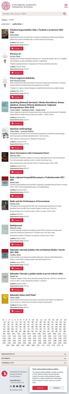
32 (56, 322)
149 (59, 341)
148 (54, 341)
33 (60, 322)
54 (16, 327)
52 (8, 327)
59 (36, 327)
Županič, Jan (14, 276)
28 (40, 322)
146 (44, 341)
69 (12, 329)
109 (54, 334)
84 (8, 331)
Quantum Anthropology (21, 129)
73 (28, 329)
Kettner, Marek (15, 56)
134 (49, 338)
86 (16, 331)
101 (13, 334)
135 (54, 338)
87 (20, 331)
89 (28, 331)
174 (58, 345)
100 (8, 334)
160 (49, 343)
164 (7, 345)
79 (52, 329)
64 (56, 327)
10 (33, 320)
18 (65, 320)
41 (28, 324)
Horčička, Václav (15, 255)
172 (48, 345)
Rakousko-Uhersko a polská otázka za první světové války (36, 273)
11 (37, 320)
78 (48, 329)
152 (9, 343)
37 (12, 324)
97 (60, 331)
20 (8, 322)
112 (4, 336)
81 (60, 329)
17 (61, 320)
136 (59, 338)
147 (49, 341)
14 (49, 320)
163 (64, 343)
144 (34, 341)
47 (52, 324)
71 (20, 329)
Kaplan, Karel (14, 182)
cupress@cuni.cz (15, 380)
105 (34, 334)
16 (57, 320)
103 (23, 334)
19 (4, 322)
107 (44, 334)
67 (4, 329)
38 (16, 324)
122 (54, 336)
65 (60, 327)
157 (34, 343)
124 (64, 336)
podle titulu (18, 24)
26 (32, 322)
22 (16, 322)
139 (9, 341)
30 (48, 322)
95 (52, 331)
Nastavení (57, 388)
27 (36, 322)
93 (44, 331)
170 (38, 345)
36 (8, 324)
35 (4, 324)
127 (14, 338)
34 (64, 322)
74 (32, 329)
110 (59, 334)
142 (24, 341)
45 (44, 324)
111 (64, 334)
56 (24, 327)
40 (24, 324)
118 (34, 336)
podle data (6, 24)
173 (53, 345)
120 (44, 336)
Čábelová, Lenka (15, 228)
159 (44, 343)
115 (19, 336)
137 (64, 338)
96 (56, 331)
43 (36, 324)
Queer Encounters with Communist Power (29, 153)
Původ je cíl (15, 54)
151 (4, 343)
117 (29, 336)
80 (56, 329)
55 (20, 327)
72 (24, 329)
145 (39, 341)
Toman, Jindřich (15, 110)
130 (29, 338)
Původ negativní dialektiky (22, 78)
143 (29, 341)
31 (52, 322)
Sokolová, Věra (15, 155)
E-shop (16, 49)
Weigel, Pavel (40, 110)
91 (36, 331)
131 (34, 338)
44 (40, 324)
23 (20, 322)
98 (64, 331)
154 (19, 343)
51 (4, 327)
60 (40, 327)
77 (44, 329)
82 (64, 329)
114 (14, 336)
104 (28, 334)
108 (49, 334)
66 (64, 327)
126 (9, 338)
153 (14, 343)
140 (14, 341)
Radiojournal (16, 225)
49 (60, 324)
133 (44, 338)
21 (12, 322)
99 (4, 334)
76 (40, 329)
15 (53, 320)
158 (39, 343)
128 (19, 338)
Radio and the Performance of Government (30, 201)
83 (4, 331)
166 (17, 345)
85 (12, 331)
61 (44, 327)
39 (20, 324)
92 (40, 331)
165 (12, 345)
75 (36, 329)
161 (54, 343)
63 (52, 327)
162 (59, 343)
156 (29, 343)
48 (56, 324)
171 (43, 345)
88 (24, 331)
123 (59, 336)
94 (48, 331)
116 (24, 336)
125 (4, 338)
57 (28, 327)
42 (32, 324)
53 (12, 327)
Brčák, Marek (14, 35)
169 (33, 345)
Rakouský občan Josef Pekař (23, 295)
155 (24, 343)
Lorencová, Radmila (27, 131)
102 (18, 334)
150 (64, 341)
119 (39, 336)
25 (28, 322)
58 (32, 327)
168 (28, 345)
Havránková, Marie (28, 110)
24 (24, 322)
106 (39, 334)
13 (45, 320)
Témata (4, 20)
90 (32, 331)
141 (19, 341)
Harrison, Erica (14, 204)
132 (39, 338)
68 (8, 329)
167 (22, 345)
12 (41, 320)
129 (24, 338)
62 (48, 327)
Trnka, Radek (14, 131)
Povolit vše (40, 388)
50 (64, 324)
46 (48, 324)
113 (9, 336)
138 (4, 341)
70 (16, 329)
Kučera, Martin (15, 297)
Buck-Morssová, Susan (17, 80)
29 (44, 322)
